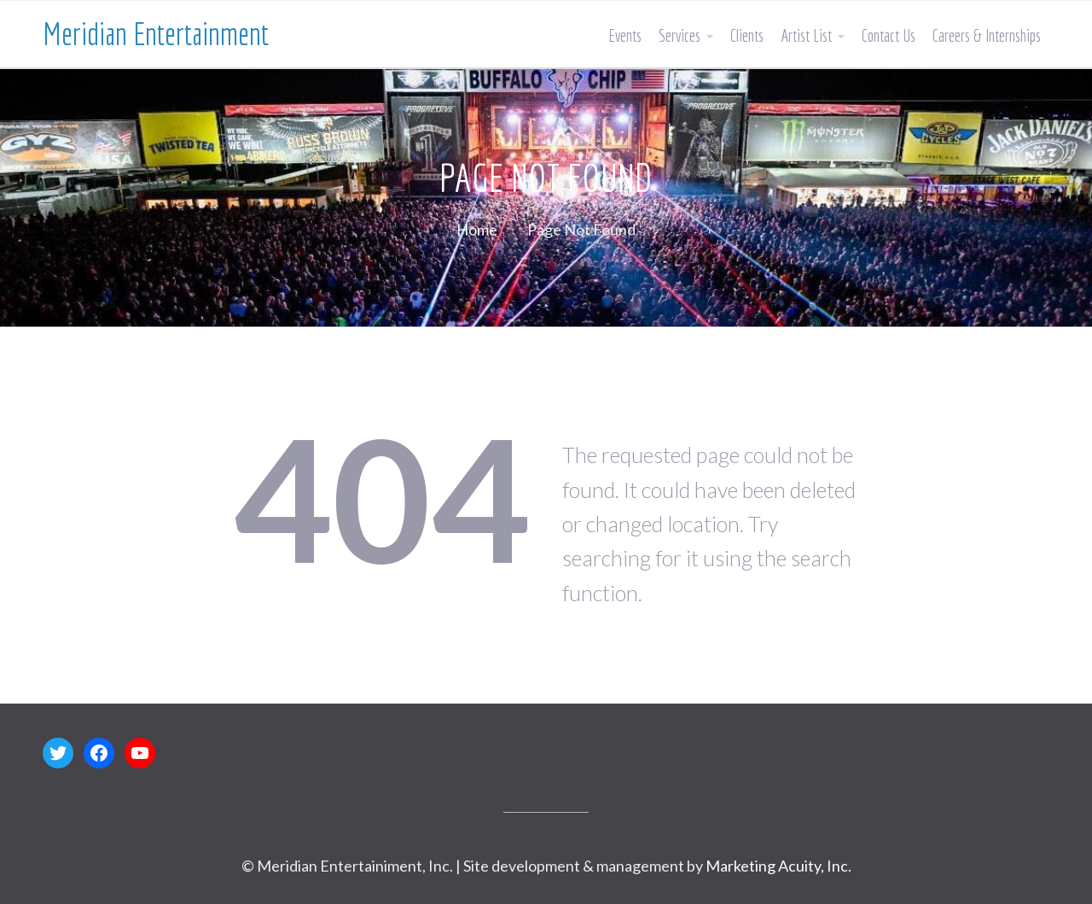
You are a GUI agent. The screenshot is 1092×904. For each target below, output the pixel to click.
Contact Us (888, 35)
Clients (747, 35)
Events (625, 35)
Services (679, 35)
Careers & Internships (986, 35)
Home (476, 229)
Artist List (806, 35)
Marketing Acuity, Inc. (778, 865)
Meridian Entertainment (156, 33)
